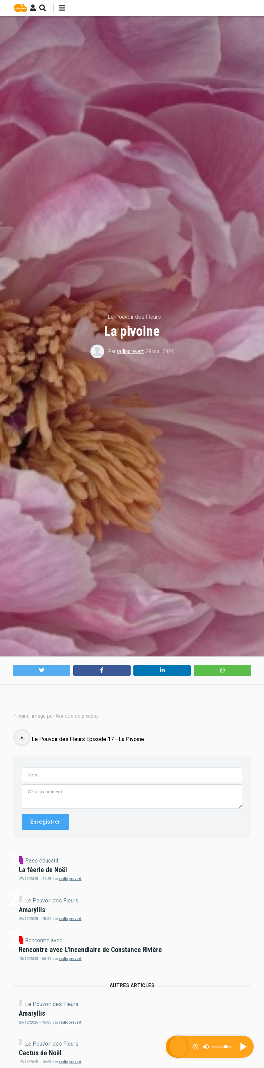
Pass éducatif (100, 1010)
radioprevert (130, 351)
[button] (41, 670)
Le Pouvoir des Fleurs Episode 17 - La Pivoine (88, 889)
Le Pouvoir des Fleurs (134, 317)
